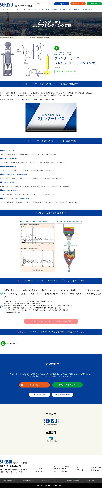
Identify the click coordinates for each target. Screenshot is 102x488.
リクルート (98, 9)
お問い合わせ (79, 4)
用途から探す (32, 9)
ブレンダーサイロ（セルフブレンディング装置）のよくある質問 (51, 321)
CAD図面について (94, 4)
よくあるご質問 (44, 9)
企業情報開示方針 (28, 480)
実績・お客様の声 (74, 9)
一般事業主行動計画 (73, 480)
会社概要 (54, 9)
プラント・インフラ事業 (61, 466)
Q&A (77, 467)
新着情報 (63, 9)
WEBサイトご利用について (50, 480)
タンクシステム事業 (60, 469)
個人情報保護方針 (9, 480)
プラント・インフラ (6, 9)
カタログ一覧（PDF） (62, 395)
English (62, 4)
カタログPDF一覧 (96, 467)
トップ (38, 466)
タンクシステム (20, 9)
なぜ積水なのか (87, 9)
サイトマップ (91, 480)
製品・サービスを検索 (60, 471)
